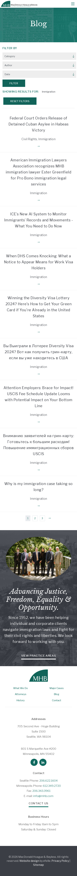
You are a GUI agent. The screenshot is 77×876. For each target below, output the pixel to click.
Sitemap (38, 864)
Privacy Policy (60, 860)
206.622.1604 (48, 780)
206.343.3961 (41, 790)
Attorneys (20, 694)
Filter (14, 83)
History (20, 700)
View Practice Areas (38, 655)
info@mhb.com (43, 796)
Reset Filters (19, 101)
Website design (29, 860)
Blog (56, 694)
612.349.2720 (52, 785)
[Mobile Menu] (72, 4)
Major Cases (57, 688)
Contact (56, 700)
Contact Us (38, 803)
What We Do (20, 688)
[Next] (49, 518)
